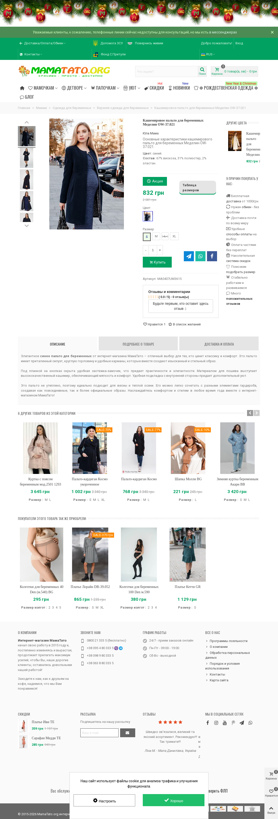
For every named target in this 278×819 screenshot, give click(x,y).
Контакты (215, 674)
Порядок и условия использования (222, 666)
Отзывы (149, 714)
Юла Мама (151, 133)
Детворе (72, 87)
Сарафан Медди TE (46, 738)
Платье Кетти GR (188, 587)
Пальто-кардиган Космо (139, 479)
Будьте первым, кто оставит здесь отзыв (180, 306)
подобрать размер (240, 272)
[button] (250, 413)
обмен (246, 207)
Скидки (154, 87)
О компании (27, 632)
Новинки (179, 87)
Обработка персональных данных (227, 655)
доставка (233, 201)
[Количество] (153, 250)
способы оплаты (239, 234)
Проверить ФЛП (215, 791)
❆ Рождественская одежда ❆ (226, 87)
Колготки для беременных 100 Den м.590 (138, 589)
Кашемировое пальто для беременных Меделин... (253, 144)
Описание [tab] (57, 344)
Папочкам (103, 87)
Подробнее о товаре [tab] (138, 344)
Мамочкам (41, 87)
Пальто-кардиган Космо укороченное (90, 481)
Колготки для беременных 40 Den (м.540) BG (41, 589)
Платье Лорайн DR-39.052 (90, 587)
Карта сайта (216, 680)
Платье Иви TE (43, 722)
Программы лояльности (226, 641)
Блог (27, 96)
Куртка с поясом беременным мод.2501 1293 (40, 481)
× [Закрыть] (272, 32)
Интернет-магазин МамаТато (42, 640)
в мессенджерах (223, 32)
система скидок (238, 261)
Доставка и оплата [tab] (219, 344)
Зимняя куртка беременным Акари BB (237, 481)
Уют (129, 87)
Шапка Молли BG (188, 479)
